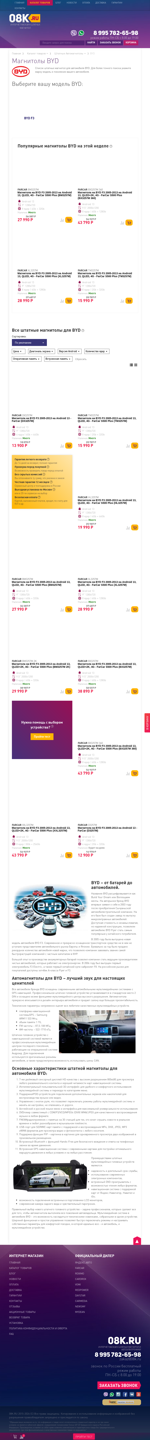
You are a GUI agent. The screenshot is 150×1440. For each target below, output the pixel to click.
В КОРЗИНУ (147, 723)
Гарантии (117, 2)
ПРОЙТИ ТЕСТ (83, 1436)
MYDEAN (80, 1311)
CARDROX (80, 1278)
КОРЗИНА (130, 42)
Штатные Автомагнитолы (70, 53)
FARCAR (79, 1267)
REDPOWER (81, 1289)
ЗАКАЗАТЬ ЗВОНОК (110, 42)
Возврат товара (19, 1317)
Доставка (100, 2)
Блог (58, 2)
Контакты (20, 8)
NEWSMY (80, 1306)
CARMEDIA (81, 1300)
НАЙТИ (91, 42)
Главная (19, 2)
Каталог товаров (40, 2)
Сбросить (80, 359)
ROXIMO (79, 1273)
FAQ (11, 1333)
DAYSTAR (80, 1295)
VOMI (78, 1284)
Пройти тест (42, 736)
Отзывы (14, 1306)
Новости (72, 2)
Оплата (86, 2)
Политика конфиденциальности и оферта (38, 1328)
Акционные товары (22, 1311)
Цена (17, 351)
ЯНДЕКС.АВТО (83, 1262)
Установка (16, 1322)
